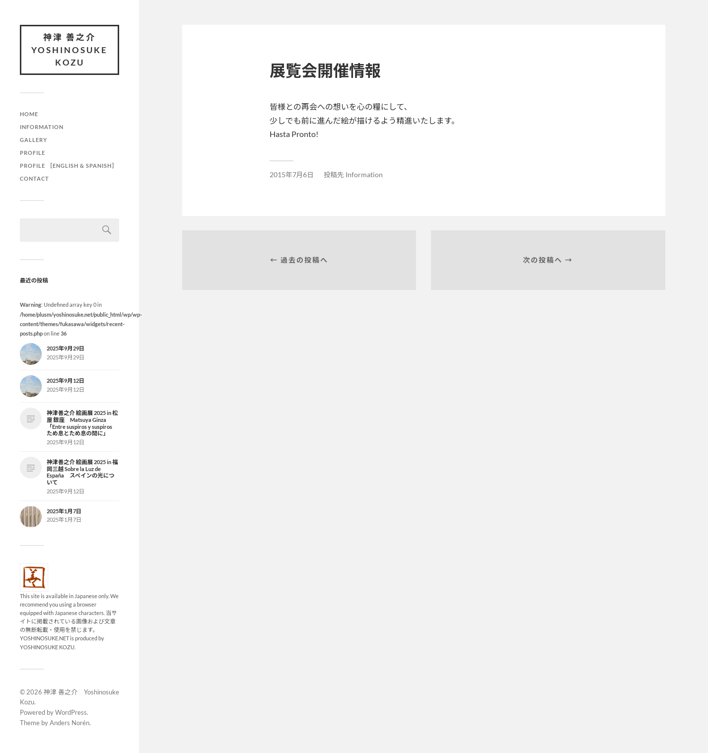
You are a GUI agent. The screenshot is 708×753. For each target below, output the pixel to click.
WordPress (71, 712)
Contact (34, 178)
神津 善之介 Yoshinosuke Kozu (69, 50)
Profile (32, 152)
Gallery (33, 140)
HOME (29, 114)
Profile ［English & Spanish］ (69, 165)
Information (42, 127)
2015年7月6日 (292, 175)
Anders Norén (69, 723)
